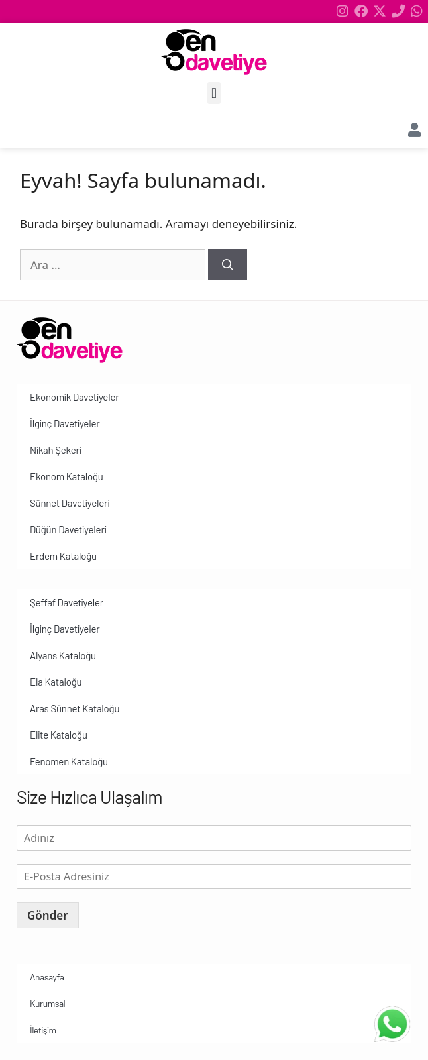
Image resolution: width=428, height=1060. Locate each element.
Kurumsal (47, 1003)
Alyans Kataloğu (63, 655)
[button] (213, 93)
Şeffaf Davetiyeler (66, 602)
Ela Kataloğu (55, 682)
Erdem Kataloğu (63, 556)
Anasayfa (47, 976)
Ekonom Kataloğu (66, 476)
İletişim (43, 1029)
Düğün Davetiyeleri (68, 529)
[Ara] (227, 265)
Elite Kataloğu (58, 735)
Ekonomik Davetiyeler (74, 397)
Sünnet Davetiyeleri (69, 503)
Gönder (47, 915)
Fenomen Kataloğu (69, 761)
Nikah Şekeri (55, 450)
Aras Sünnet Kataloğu (74, 708)
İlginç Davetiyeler (64, 423)
